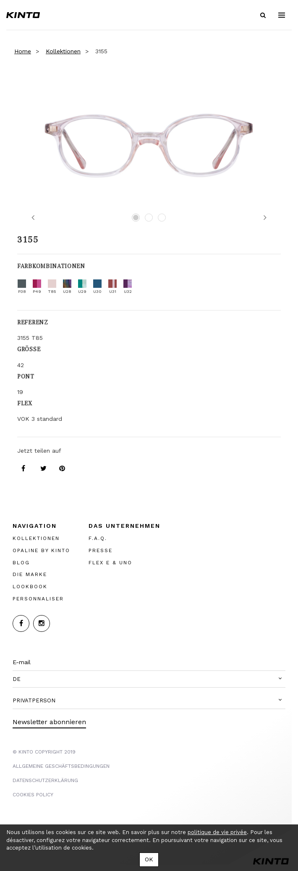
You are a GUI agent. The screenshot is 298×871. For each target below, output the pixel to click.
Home (22, 51)
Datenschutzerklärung (45, 780)
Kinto (23, 15)
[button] (149, 679)
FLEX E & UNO (110, 563)
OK (149, 859)
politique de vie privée (217, 832)
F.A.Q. (98, 538)
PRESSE (100, 550)
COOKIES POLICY (33, 795)
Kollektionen (63, 51)
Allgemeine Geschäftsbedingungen (61, 766)
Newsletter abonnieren (49, 722)
